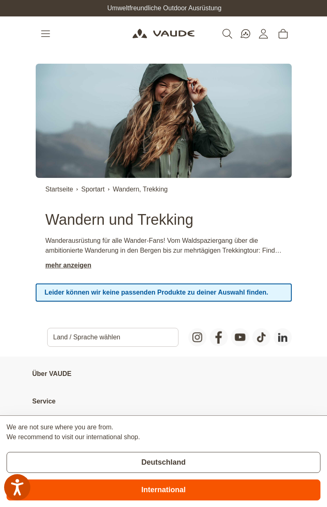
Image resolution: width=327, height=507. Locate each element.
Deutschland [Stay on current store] (163, 462)
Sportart (93, 189)
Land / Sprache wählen (87, 337)
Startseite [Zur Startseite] (59, 189)
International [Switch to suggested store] (163, 490)
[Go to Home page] (163, 34)
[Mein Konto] (263, 33)
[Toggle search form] (227, 33)
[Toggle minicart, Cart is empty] (283, 33)
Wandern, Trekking (140, 189)
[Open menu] (46, 34)
